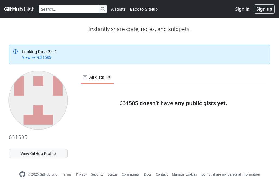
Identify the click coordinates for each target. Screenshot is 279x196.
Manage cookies (184, 174)
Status (112, 174)
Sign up (264, 9)
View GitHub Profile (38, 153)
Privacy (81, 174)
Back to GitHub (144, 9)
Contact (162, 174)
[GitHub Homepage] (22, 174)
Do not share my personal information (230, 174)
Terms (67, 174)
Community (131, 174)
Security (97, 174)
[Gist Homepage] (19, 9)
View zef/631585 (36, 57)
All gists (118, 9)
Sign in (242, 9)
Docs (147, 174)
